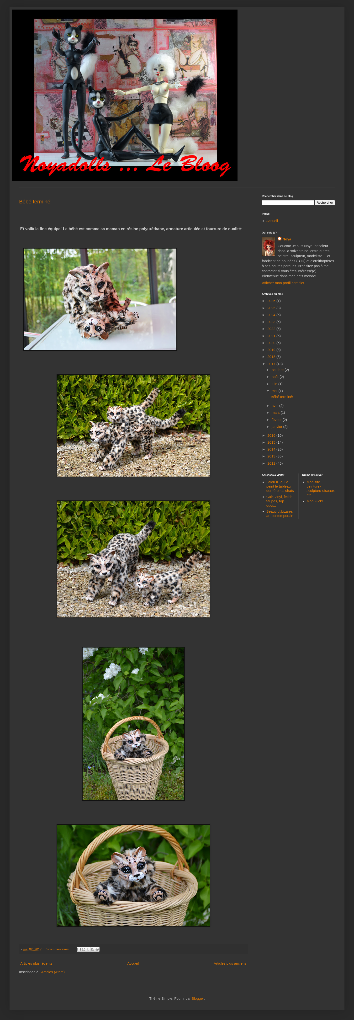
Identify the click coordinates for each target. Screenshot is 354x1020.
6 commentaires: (58, 949)
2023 (271, 322)
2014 (271, 449)
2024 (271, 315)
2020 (271, 343)
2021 (271, 336)
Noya (286, 239)
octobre (278, 370)
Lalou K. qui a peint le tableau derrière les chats (280, 486)
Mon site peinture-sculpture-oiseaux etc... (320, 488)
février (277, 420)
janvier (277, 427)
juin (275, 384)
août (276, 377)
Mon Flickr (314, 501)
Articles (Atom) (53, 972)
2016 (271, 435)
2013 (271, 456)
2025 (271, 308)
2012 (271, 463)
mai (275, 391)
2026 (271, 301)
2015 (271, 442)
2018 (271, 357)
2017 (271, 364)
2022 (271, 329)
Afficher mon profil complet (283, 283)
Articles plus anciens (230, 963)
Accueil (133, 963)
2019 (271, 350)
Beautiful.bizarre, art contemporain (279, 513)
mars (276, 412)
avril (275, 406)
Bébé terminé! (35, 202)
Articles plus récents (36, 963)
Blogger (198, 998)
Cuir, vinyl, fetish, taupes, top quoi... (279, 501)
